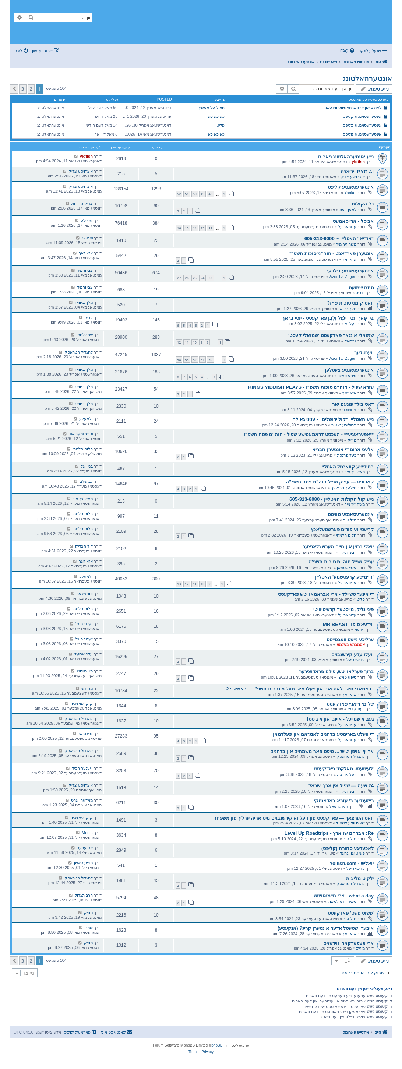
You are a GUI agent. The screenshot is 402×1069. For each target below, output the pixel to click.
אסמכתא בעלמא (350, 644)
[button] (14, 88)
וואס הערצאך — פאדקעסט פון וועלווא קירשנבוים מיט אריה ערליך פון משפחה (293, 818)
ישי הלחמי (85, 335)
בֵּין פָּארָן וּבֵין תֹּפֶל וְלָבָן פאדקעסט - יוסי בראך (328, 318)
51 (186, 193)
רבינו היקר (347, 552)
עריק (88, 317)
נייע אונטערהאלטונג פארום (346, 156)
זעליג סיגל (84, 624)
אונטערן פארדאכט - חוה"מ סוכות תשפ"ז (331, 253)
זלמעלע (86, 418)
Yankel (350, 192)
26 (186, 277)
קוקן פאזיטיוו (82, 703)
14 (195, 228)
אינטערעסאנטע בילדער (350, 271)
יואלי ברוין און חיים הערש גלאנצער (338, 546)
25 (195, 277)
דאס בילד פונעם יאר (353, 404)
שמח (89, 927)
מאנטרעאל (338, 806)
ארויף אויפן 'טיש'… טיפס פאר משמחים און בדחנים (322, 751)
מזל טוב (349, 520)
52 (179, 193)
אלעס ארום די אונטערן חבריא (343, 449)
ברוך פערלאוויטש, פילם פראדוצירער (336, 671)
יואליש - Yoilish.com (351, 863)
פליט (220, 125)
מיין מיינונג (85, 671)
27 (179, 277)
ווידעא (360, 629)
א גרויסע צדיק (353, 177)
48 (210, 193)
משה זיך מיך (346, 244)
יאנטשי (87, 238)
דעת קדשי (356, 709)
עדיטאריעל (347, 227)
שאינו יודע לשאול (350, 823)
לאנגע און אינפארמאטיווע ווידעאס (352, 107)
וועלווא (350, 323)
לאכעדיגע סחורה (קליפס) (347, 848)
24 (202, 277)
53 (186, 359)
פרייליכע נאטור (343, 425)
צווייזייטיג (349, 410)
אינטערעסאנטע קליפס (362, 116)
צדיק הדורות (82, 203)
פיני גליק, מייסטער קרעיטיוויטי (343, 609)
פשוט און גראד (352, 853)
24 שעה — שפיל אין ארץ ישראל (341, 785)
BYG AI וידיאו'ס (357, 172)
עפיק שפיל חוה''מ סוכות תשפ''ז (341, 562)
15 (186, 228)
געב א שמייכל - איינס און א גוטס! (340, 719)
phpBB (216, 1045)
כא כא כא (216, 116)
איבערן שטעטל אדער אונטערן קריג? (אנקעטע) (326, 928)
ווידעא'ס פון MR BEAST (348, 624)
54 (179, 359)
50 (195, 193)
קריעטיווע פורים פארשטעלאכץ (342, 529)
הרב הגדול (84, 895)
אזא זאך (349, 259)
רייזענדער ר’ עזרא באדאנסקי (344, 800)
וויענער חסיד (82, 768)
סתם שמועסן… (358, 288)
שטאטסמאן (346, 567)
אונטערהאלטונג (367, 78)
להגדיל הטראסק (78, 352)
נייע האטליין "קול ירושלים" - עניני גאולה (333, 419)
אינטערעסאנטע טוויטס (351, 514)
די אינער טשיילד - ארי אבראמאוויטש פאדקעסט (326, 594)
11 (186, 342)
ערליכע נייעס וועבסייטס (350, 639)
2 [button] (31, 88)
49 (202, 193)
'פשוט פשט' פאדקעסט (351, 913)
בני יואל (87, 466)
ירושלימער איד (81, 434)
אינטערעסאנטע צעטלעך (349, 370)
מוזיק (352, 440)
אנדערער (85, 847)
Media (87, 832)
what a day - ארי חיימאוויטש (344, 896)
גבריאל (350, 341)
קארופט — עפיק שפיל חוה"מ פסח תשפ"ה (330, 482)
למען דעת (347, 209)
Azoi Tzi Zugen (342, 276)
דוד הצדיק (84, 546)
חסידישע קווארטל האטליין (347, 467)
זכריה (360, 293)
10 (195, 342)
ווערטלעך (364, 352)
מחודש (87, 688)
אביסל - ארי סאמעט (353, 221)
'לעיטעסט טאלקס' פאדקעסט (344, 768)
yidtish (358, 161)
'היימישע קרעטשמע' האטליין (344, 577)
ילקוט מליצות (360, 878)
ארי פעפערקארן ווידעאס (348, 943)
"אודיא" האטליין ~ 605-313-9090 (339, 238)
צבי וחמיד (85, 270)
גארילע (87, 220)
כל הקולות (363, 204)
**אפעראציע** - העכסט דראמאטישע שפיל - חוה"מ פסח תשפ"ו (309, 434)
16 (179, 228)
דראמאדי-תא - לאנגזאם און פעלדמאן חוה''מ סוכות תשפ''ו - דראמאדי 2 (300, 689)
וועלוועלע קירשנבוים (352, 654)
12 (210, 228)
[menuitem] (348, 50)
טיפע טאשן (347, 375)
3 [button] (22, 88)
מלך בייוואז (347, 308)
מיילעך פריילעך (343, 487)
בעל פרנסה (346, 455)
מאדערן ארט (82, 800)
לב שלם (86, 481)
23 (210, 277)
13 (202, 228)
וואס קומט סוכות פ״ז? (350, 303)
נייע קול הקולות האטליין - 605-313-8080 (331, 499)
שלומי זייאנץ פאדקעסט (350, 704)
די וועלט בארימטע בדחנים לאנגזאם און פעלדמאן (323, 734)
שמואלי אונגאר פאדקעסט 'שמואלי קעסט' (331, 335)
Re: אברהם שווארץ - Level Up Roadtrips (329, 833)
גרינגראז (85, 733)
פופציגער (85, 593)
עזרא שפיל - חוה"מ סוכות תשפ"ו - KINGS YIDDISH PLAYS (311, 387)
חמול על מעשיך (211, 107)
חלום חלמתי (83, 449)
